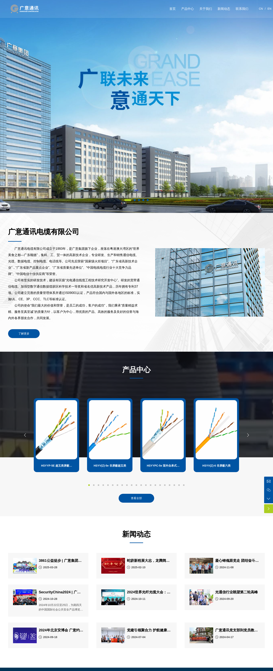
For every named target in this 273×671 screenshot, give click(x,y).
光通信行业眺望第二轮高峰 (236, 592)
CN (261, 8)
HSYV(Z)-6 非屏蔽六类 (216, 465)
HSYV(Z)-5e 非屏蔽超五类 (110, 465)
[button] (127, 200)
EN (269, 8)
